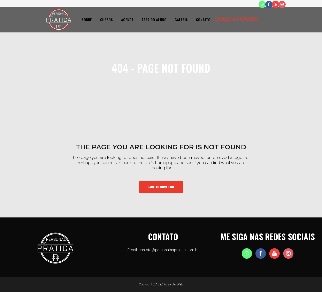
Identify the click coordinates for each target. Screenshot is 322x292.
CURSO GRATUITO (236, 19)
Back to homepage (161, 187)
